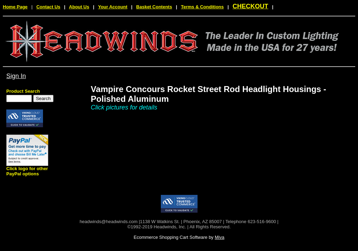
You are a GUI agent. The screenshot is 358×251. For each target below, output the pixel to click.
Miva (219, 237)
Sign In (16, 76)
